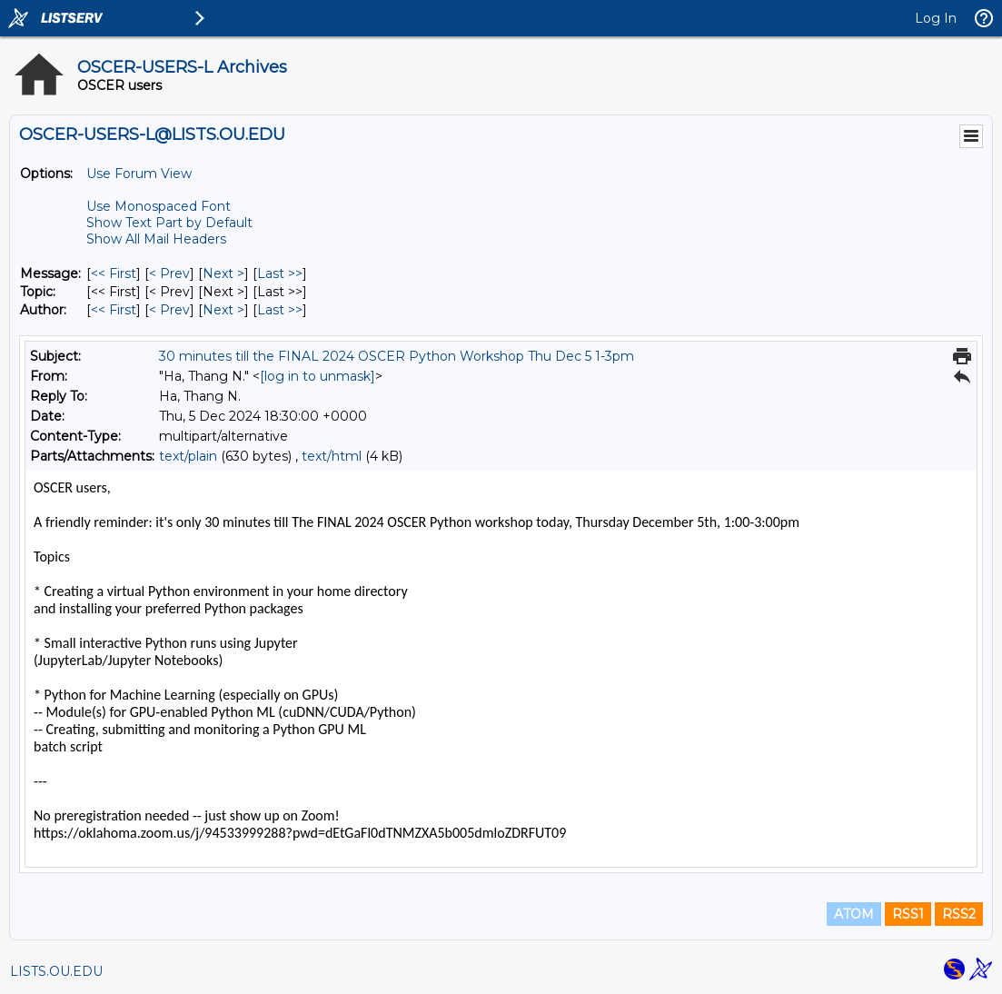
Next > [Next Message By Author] (223, 310)
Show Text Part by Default (169, 222)
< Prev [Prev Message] (169, 273)
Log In (936, 18)
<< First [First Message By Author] (113, 310)
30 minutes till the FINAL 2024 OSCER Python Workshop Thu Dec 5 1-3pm (396, 356)
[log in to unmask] (317, 376)
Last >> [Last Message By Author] (280, 310)
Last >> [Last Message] (280, 273)
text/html (332, 456)
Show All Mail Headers (156, 239)
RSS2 (959, 914)
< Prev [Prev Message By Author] (169, 310)
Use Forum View (139, 173)
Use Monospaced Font (158, 206)
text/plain (188, 456)
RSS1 (908, 914)
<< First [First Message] (113, 273)
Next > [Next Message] (223, 273)
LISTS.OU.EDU (56, 971)
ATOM (854, 914)
